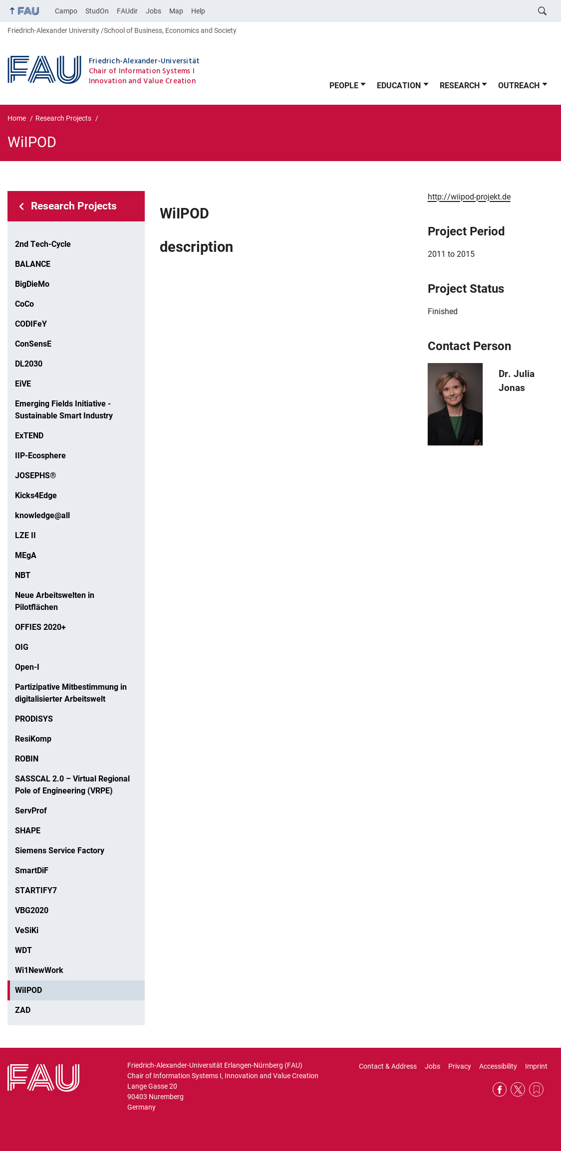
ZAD (22, 1010)
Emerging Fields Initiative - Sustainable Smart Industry (64, 409)
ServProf (31, 810)
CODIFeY (31, 324)
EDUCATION (399, 85)
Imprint (536, 1066)
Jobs (153, 11)
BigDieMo (32, 284)
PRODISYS (34, 719)
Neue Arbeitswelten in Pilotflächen (54, 601)
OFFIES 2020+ (40, 627)
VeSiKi (26, 930)
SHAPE (27, 830)
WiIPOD (28, 990)
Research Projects (74, 206)
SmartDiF (31, 870)
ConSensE (33, 344)
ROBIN (26, 759)
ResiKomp (33, 739)
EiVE (23, 383)
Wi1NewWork (39, 970)
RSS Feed (536, 1089)
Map (176, 11)
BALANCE (32, 264)
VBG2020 (31, 910)
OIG (21, 647)
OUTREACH (519, 85)
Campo (66, 11)
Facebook (500, 1089)
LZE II (25, 535)
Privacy (459, 1066)
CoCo (24, 304)
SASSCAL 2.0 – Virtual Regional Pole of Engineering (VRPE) (72, 784)
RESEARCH (460, 85)
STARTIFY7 (36, 890)
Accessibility (498, 1066)
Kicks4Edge (36, 495)
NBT (22, 575)
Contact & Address (388, 1066)
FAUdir (127, 11)
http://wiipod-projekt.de (469, 196)
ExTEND (29, 435)
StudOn (97, 11)
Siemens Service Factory (59, 850)
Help (198, 11)
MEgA (25, 555)
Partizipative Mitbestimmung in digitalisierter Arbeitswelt (71, 693)
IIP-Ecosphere (40, 455)
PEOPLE (343, 85)
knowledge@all (42, 515)
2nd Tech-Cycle (43, 244)
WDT (23, 950)
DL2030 (28, 364)
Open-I (27, 667)
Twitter (518, 1089)
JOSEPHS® (35, 475)
